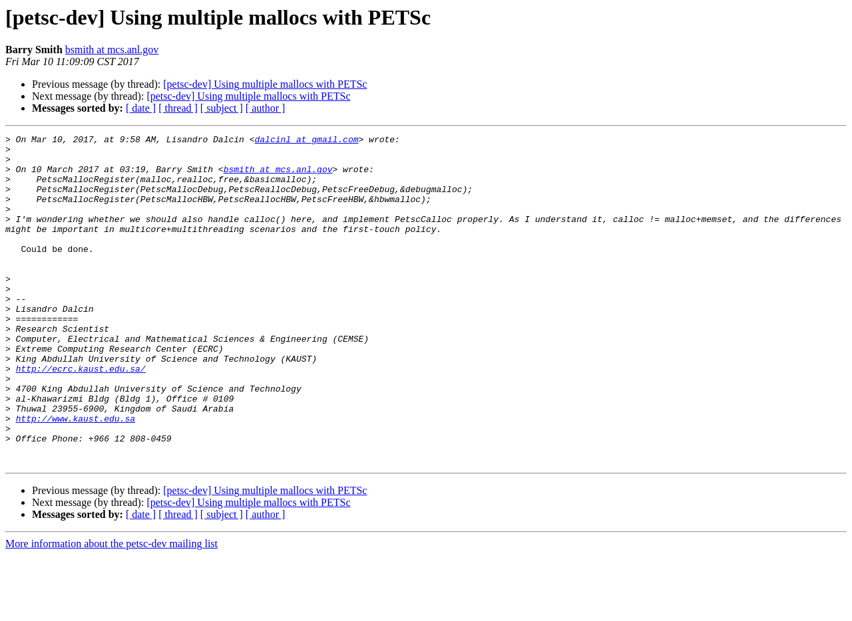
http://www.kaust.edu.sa (75, 476)
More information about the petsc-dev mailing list (111, 609)
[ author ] (266, 108)
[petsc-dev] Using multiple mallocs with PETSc (265, 84)
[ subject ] (221, 108)
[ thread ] (178, 108)
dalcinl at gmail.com (306, 141)
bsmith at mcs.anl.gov (111, 49)
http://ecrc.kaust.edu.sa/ (81, 416)
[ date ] (141, 108)
